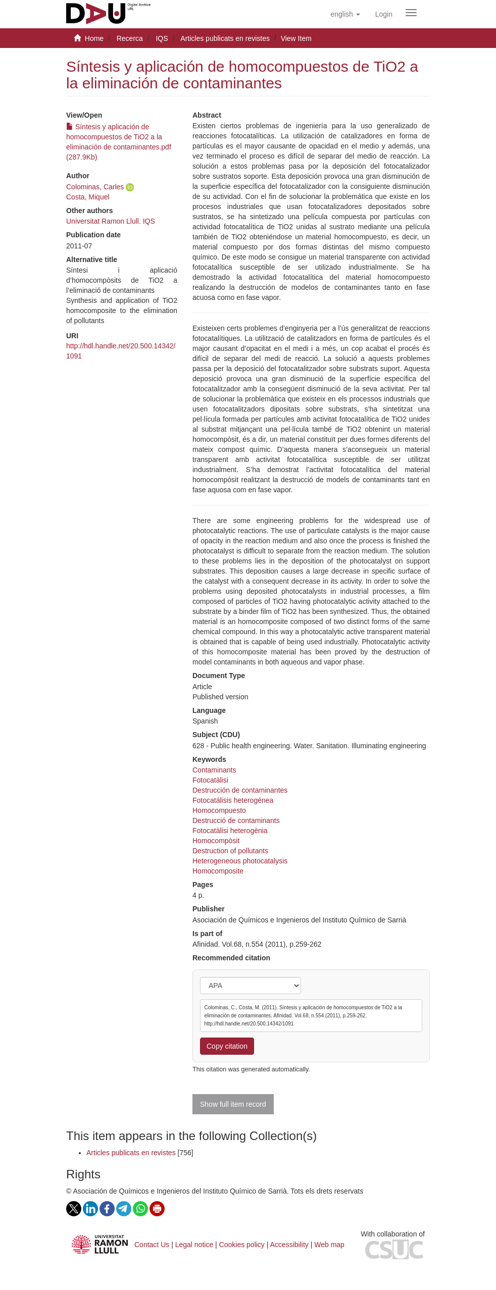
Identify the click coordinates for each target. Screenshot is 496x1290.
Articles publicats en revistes (225, 38)
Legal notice (194, 1245)
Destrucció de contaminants (236, 820)
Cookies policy (242, 1245)
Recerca (130, 38)
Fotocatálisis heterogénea (232, 800)
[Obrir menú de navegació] (411, 12)
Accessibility (289, 1245)
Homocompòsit (215, 841)
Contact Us (151, 1245)
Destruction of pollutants (230, 851)
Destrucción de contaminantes (239, 790)
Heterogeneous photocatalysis (239, 861)
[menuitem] (384, 14)
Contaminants (214, 770)
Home (94, 38)
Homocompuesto (219, 810)
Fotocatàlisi (210, 780)
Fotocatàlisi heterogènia (230, 831)
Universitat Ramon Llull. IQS (110, 221)
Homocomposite (217, 871)
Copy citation (227, 1046)
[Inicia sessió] (384, 14)
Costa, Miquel (88, 197)
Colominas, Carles (95, 187)
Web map (329, 1245)
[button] (345, 14)
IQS (162, 38)
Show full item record (233, 1104)
